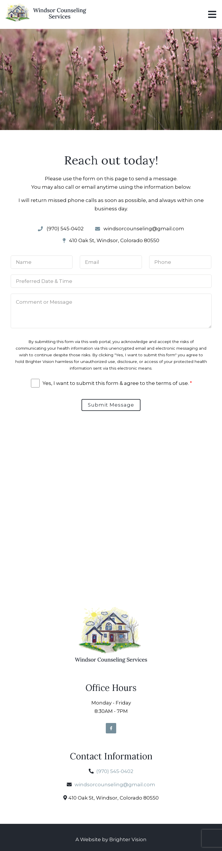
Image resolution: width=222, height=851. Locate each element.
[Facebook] (111, 728)
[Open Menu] (212, 14)
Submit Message (111, 405)
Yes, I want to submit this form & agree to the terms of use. (117, 383)
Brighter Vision (128, 839)
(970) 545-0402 (114, 771)
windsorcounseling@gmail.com (115, 784)
